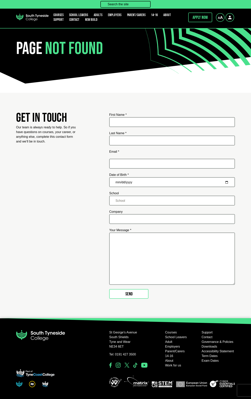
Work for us (173, 365)
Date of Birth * (119, 174)
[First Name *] (172, 122)
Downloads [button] (209, 346)
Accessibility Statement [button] (218, 351)
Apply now (200, 17)
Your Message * (120, 230)
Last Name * (117, 133)
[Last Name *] (172, 140)
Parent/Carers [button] (136, 15)
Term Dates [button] (210, 356)
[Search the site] (125, 4)
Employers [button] (114, 15)
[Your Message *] (172, 259)
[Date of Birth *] (172, 182)
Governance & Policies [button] (217, 341)
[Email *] (172, 164)
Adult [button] (168, 341)
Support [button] (58, 20)
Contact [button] (74, 20)
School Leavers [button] (176, 337)
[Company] (172, 219)
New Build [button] (91, 20)
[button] (115, 382)
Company (116, 211)
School (114, 193)
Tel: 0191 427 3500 (122, 354)
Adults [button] (98, 15)
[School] (172, 200)
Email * (114, 151)
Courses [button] (171, 332)
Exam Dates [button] (210, 360)
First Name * (118, 114)
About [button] (167, 15)
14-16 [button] (154, 15)
